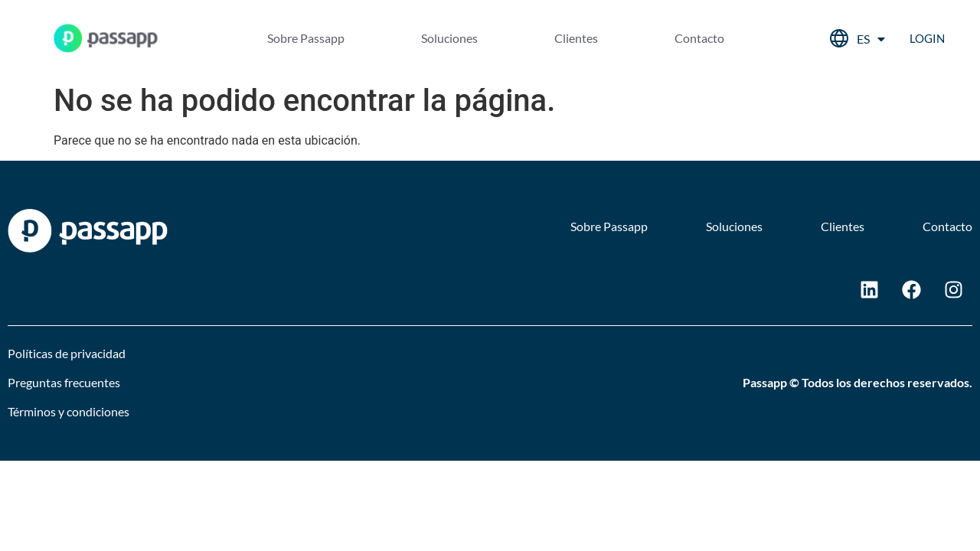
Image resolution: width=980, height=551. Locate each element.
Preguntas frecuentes (64, 382)
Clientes (576, 38)
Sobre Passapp (306, 38)
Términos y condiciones (68, 411)
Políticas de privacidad (67, 353)
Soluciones (449, 38)
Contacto (699, 38)
